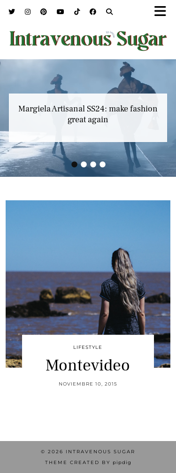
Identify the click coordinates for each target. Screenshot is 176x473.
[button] (163, 12)
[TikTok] (77, 12)
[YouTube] (61, 12)
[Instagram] (28, 12)
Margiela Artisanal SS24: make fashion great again (88, 114)
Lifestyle (87, 347)
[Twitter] (11, 12)
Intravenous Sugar (100, 452)
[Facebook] (93, 12)
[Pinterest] (43, 12)
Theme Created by (88, 462)
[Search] (109, 12)
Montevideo (88, 365)
